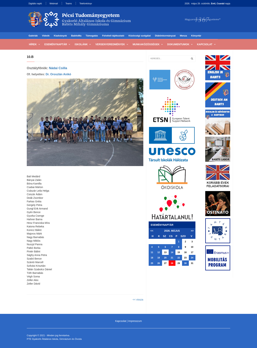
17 (192, 252)
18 (152, 257)
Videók (45, 35)
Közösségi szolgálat (139, 35)
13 (165, 252)
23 (185, 257)
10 (192, 247)
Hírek (33, 44)
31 (192, 263)
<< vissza (138, 299)
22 (179, 257)
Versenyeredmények (110, 44)
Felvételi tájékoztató (113, 35)
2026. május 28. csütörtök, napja (207, 3)
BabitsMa (76, 35)
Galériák (33, 35)
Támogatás (92, 35)
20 (165, 257)
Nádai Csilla (58, 68)
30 (185, 263)
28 (172, 263)
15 (179, 252)
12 (158, 252)
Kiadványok (60, 35)
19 (158, 257)
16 (185, 252)
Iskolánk (81, 44)
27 (165, 263)
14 (172, 252)
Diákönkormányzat (165, 35)
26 (158, 263)
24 (192, 257)
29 (179, 263)
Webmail (54, 3)
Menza (183, 35)
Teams (68, 3)
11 (152, 252)
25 (152, 263)
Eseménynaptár (55, 44)
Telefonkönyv (85, 3)
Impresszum (135, 321)
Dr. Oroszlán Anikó (58, 74)
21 (172, 257)
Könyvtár (196, 35)
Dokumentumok (178, 44)
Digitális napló (35, 3)
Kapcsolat (204, 44)
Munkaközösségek (146, 44)
